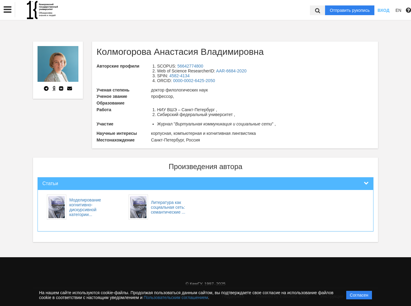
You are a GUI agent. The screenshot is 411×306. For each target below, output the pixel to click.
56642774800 (190, 66)
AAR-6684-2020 (231, 70)
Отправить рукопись (350, 10)
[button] (7, 9)
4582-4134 (179, 75)
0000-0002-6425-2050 (194, 80)
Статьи (50, 183)
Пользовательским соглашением (176, 297)
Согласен (359, 295)
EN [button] (398, 10)
